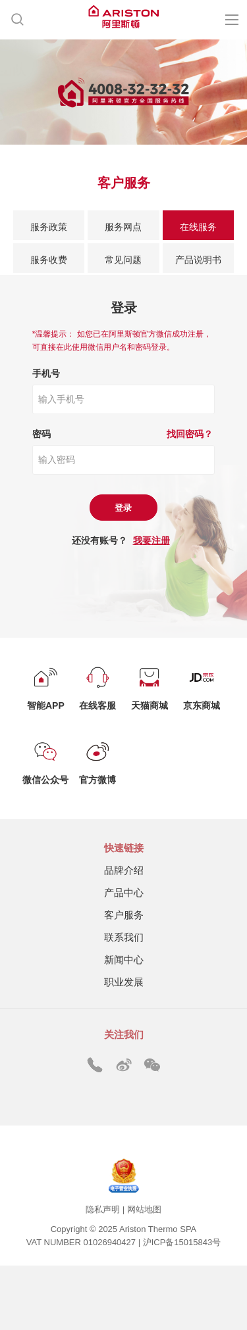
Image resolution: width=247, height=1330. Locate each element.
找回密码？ (190, 434)
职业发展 (124, 981)
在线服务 (198, 227)
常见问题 (123, 259)
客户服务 (124, 914)
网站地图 (144, 1209)
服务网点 (123, 227)
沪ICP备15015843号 (182, 1242)
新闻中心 (124, 959)
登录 (123, 508)
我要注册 (151, 540)
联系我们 (124, 937)
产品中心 (124, 892)
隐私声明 (103, 1209)
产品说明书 (198, 259)
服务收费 (48, 259)
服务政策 (48, 227)
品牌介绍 (124, 870)
